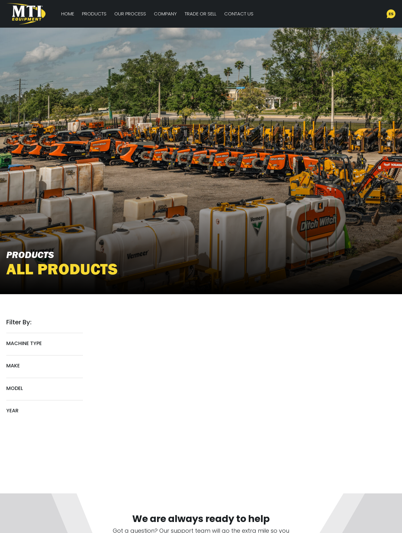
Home (67, 13)
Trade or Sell (200, 13)
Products (94, 13)
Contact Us (238, 13)
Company (165, 13)
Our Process (130, 13)
